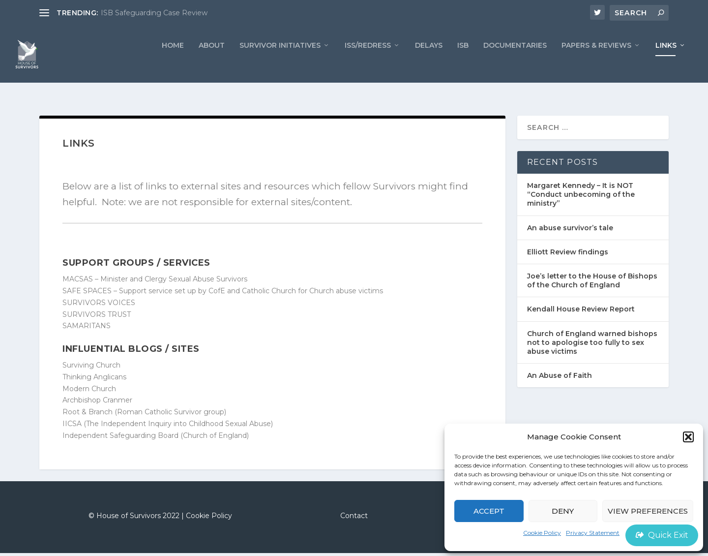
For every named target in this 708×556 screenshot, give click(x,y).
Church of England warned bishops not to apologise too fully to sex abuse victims (592, 345)
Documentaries (515, 62)
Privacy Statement (593, 532)
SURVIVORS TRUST (96, 316)
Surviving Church (91, 368)
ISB (463, 62)
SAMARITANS (86, 328)
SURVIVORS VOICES (98, 305)
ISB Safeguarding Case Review (154, 12)
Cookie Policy (542, 532)
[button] (688, 437)
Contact (354, 518)
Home (173, 62)
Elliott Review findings (567, 254)
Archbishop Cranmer (97, 403)
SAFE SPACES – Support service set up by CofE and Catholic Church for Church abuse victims (222, 293)
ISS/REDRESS (368, 62)
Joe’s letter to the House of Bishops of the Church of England (592, 283)
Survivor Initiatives (280, 62)
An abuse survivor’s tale (570, 230)
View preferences (648, 511)
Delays (428, 62)
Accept (488, 511)
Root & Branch (87, 414)
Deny (563, 511)
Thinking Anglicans (94, 379)
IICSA (72, 426)
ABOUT (212, 62)
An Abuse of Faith (559, 378)
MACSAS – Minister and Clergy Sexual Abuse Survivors (154, 282)
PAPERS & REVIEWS (596, 62)
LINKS (666, 62)
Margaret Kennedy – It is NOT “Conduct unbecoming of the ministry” (581, 197)
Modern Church (89, 391)
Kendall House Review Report (581, 312)
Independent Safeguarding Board (120, 438)
